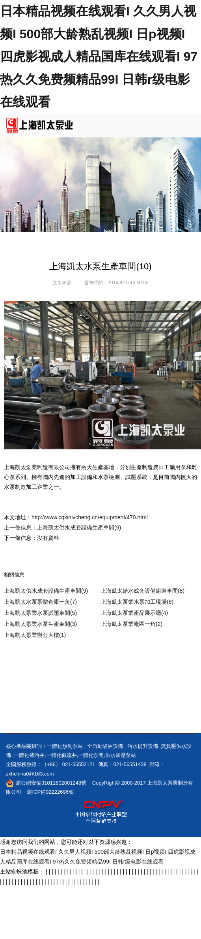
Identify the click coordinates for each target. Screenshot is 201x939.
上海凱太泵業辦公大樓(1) (35, 635)
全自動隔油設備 (105, 746)
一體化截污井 (29, 755)
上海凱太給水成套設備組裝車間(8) (142, 591)
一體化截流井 (61, 755)
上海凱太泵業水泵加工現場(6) (136, 602)
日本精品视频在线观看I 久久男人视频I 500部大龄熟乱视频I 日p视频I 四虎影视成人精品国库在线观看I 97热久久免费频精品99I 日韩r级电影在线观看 (98, 56)
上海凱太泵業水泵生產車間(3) (40, 624)
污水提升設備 (142, 746)
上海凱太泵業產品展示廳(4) (134, 613)
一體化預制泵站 (65, 746)
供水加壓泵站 (120, 755)
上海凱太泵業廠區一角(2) (131, 624)
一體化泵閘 (91, 755)
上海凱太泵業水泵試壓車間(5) (40, 613)
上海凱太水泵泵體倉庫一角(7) (40, 602)
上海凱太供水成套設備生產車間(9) (79, 527)
